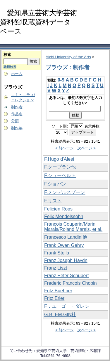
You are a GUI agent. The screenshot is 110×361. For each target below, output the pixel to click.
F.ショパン (55, 183)
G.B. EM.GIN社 (60, 314)
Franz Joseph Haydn (65, 260)
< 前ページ (64, 148)
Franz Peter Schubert (66, 275)
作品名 (17, 114)
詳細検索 (10, 66)
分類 (15, 121)
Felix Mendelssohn (63, 216)
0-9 (61, 79)
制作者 (17, 107)
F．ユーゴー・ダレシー (69, 306)
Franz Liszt (55, 268)
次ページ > (86, 148)
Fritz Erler (54, 298)
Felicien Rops (58, 208)
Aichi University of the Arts (68, 57)
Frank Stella (56, 252)
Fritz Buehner (58, 290)
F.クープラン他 (60, 166)
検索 (7, 54)
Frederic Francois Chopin (70, 283)
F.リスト (53, 200)
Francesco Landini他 (65, 237)
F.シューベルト (60, 175)
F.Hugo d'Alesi (59, 159)
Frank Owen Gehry (64, 245)
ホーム (17, 74)
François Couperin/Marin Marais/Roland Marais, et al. (73, 227)
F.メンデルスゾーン (64, 192)
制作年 (17, 128)
